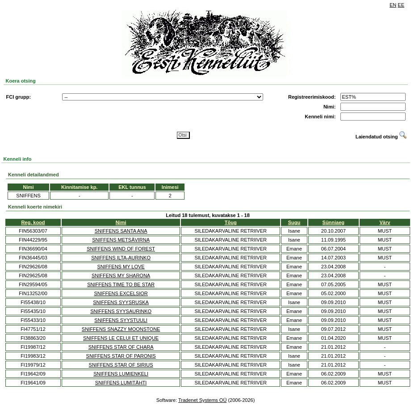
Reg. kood (33, 222)
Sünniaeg (334, 222)
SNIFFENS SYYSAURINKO (120, 311)
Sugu (294, 222)
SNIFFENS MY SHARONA (121, 275)
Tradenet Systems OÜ (202, 400)
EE (401, 5)
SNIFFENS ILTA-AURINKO (121, 257)
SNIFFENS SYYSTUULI (120, 320)
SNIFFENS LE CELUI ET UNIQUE (121, 338)
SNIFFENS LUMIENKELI (120, 373)
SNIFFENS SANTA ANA (121, 231)
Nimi (121, 222)
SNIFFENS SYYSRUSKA (121, 302)
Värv (385, 222)
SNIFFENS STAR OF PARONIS (121, 356)
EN (393, 5)
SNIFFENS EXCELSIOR (120, 293)
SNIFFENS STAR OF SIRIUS (121, 364)
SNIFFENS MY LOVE (121, 266)
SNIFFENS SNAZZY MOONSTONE (121, 329)
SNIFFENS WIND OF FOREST (121, 248)
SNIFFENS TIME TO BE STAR (121, 284)
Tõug (231, 222)
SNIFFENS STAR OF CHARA (121, 347)
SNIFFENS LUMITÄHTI (121, 382)
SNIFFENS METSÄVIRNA (121, 239)
